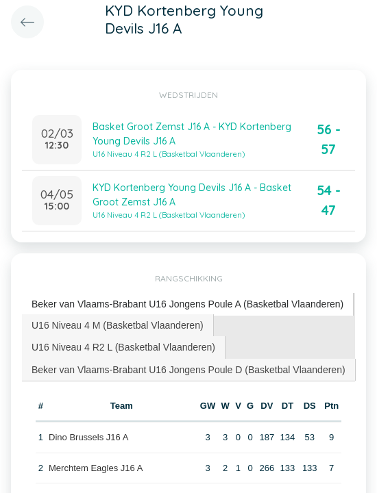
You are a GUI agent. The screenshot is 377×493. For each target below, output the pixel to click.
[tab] (188, 304)
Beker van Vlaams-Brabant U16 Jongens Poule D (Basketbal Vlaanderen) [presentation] (188, 369)
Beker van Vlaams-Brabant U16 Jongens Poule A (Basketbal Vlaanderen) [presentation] (187, 304)
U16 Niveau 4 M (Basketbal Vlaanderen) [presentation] (118, 325)
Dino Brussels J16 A (88, 437)
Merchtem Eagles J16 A (96, 468)
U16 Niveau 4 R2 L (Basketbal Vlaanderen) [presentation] (123, 347)
